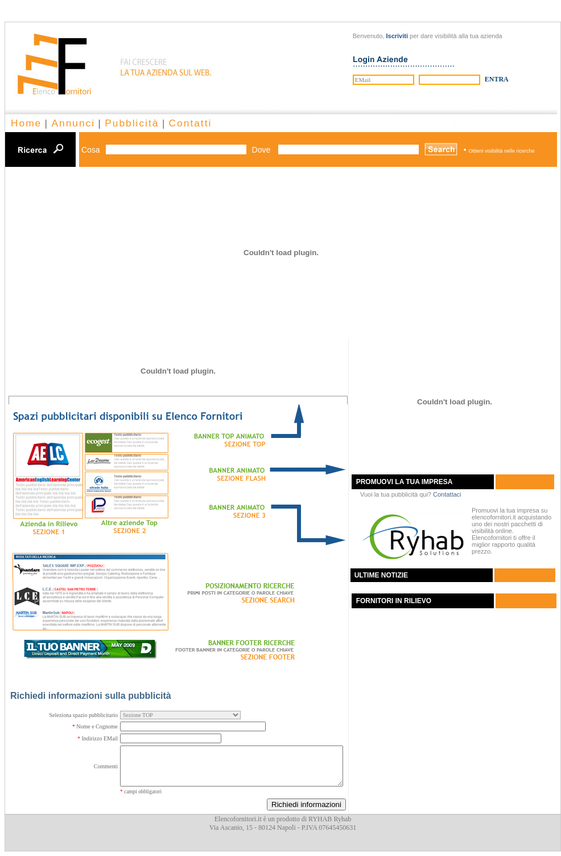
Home (26, 123)
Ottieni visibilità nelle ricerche (501, 151)
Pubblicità (132, 123)
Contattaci (447, 494)
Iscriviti (397, 35)
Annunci (73, 123)
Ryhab (342, 819)
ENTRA (497, 79)
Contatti (190, 123)
